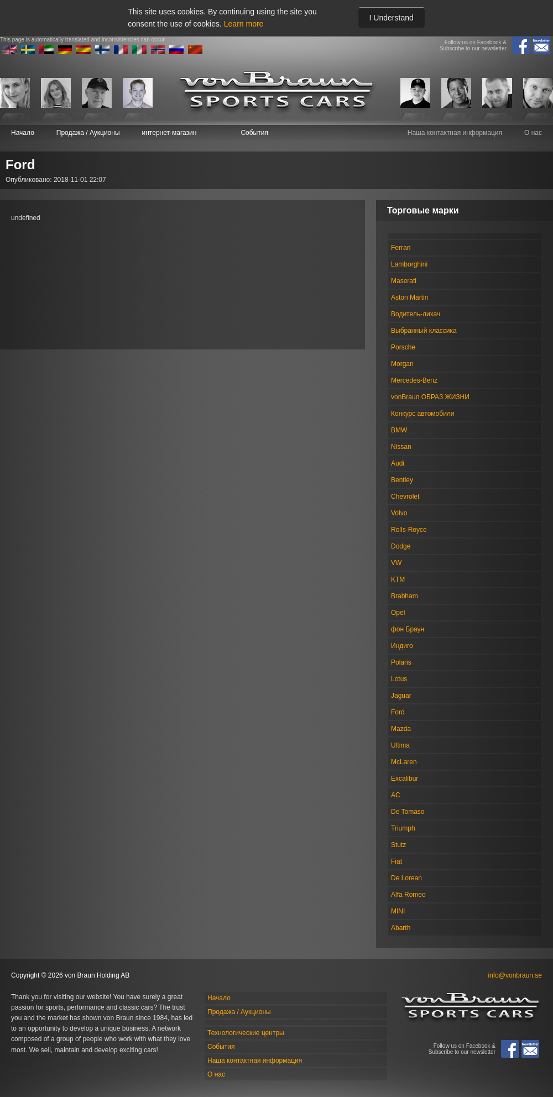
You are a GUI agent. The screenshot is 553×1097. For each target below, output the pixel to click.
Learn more (244, 23)
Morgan (402, 364)
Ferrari (400, 248)
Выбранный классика (424, 331)
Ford (398, 712)
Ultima (400, 745)
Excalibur (404, 778)
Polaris (401, 662)
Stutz (398, 845)
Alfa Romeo (408, 895)
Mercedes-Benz (414, 380)
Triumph (403, 828)
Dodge (400, 546)
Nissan (401, 447)
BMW (399, 430)
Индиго (402, 646)
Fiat (396, 861)
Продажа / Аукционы (88, 133)
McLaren (404, 762)
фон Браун (407, 629)
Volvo (399, 513)
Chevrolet (405, 496)
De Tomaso (407, 812)
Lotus (399, 679)
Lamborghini (409, 264)
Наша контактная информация (455, 133)
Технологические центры (245, 1033)
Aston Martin (409, 297)
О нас (533, 133)
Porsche (403, 347)
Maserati (403, 281)
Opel (398, 613)
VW (396, 563)
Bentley (402, 480)
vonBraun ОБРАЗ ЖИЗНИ (430, 397)
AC (395, 795)
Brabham (404, 596)
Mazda (401, 729)
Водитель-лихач (415, 314)
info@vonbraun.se (515, 975)
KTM (398, 579)
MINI (398, 911)
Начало (22, 133)
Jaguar (401, 695)
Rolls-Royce (409, 530)
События (254, 133)
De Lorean (406, 878)
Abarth (400, 928)
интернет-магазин (169, 133)
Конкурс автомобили (423, 413)
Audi (397, 463)
